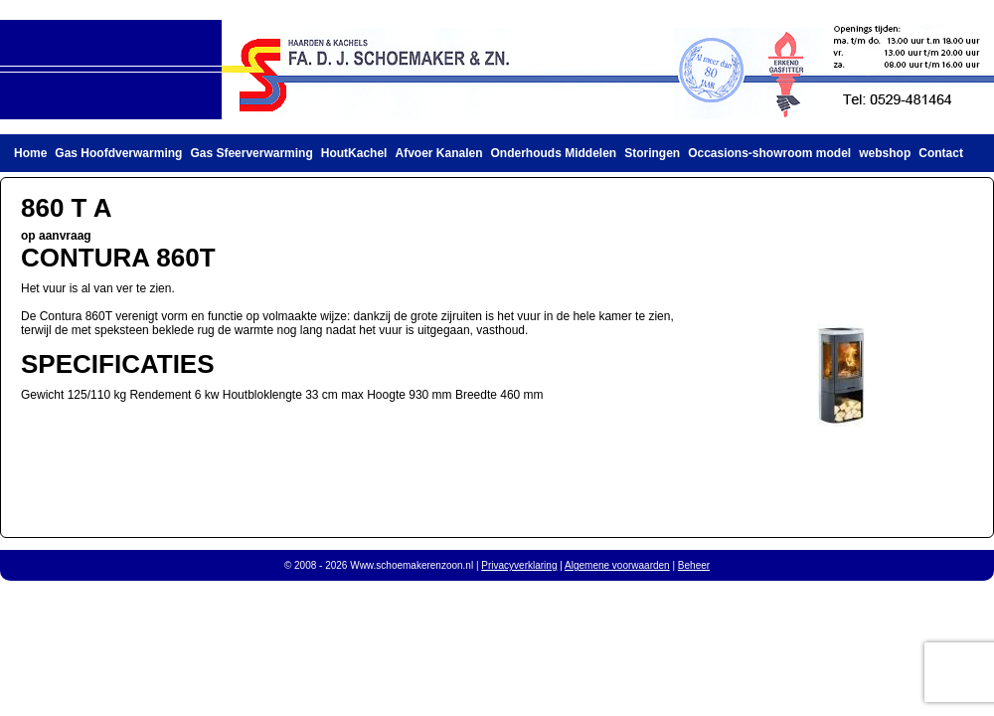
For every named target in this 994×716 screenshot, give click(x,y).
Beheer (694, 565)
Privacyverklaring (519, 565)
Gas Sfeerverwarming (251, 153)
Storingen (652, 153)
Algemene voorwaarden (617, 565)
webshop (885, 153)
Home (30, 153)
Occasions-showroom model (769, 153)
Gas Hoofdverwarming (118, 153)
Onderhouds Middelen (554, 153)
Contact (940, 153)
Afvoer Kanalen (438, 153)
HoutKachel (354, 153)
